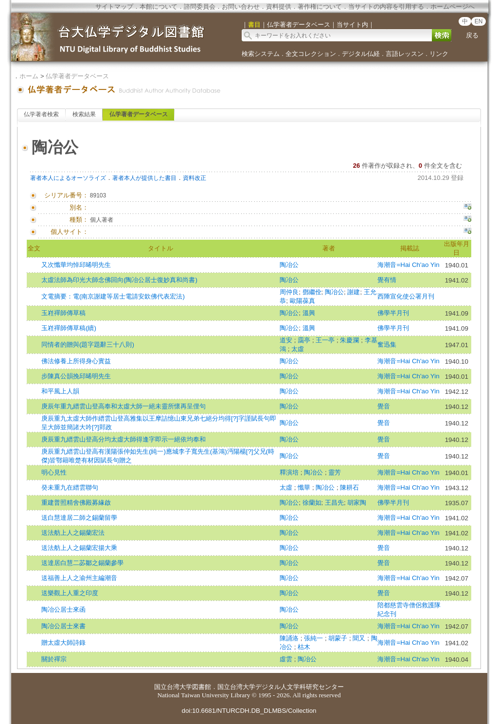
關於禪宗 (54, 659)
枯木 (304, 647)
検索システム (261, 53)
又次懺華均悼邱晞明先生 (76, 264)
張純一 (314, 638)
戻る (472, 35)
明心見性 (54, 472)
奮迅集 (386, 344)
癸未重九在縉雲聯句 (69, 487)
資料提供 (278, 6)
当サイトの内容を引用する (386, 6)
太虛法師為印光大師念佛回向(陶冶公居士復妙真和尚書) (119, 279)
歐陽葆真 (302, 300)
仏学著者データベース (77, 76)
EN (479, 21)
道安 (287, 340)
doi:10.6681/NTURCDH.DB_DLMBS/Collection (248, 710)
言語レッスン (405, 53)
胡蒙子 (338, 638)
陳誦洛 (290, 638)
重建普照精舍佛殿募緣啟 (76, 502)
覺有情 (386, 279)
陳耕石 (349, 487)
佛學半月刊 (393, 313)
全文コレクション (310, 53)
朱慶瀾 (350, 340)
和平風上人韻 (60, 391)
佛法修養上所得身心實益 (76, 361)
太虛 (297, 349)
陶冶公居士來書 (63, 626)
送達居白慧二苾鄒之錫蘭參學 (82, 562)
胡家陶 (356, 502)
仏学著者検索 (41, 114)
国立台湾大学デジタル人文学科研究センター (280, 686)
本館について (159, 6)
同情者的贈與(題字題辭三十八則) (87, 344)
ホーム (28, 76)
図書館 (201, 686)
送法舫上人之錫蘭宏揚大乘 (79, 547)
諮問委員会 (199, 6)
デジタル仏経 (361, 53)
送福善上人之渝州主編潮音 (79, 578)
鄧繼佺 (311, 292)
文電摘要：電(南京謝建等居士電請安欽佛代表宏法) (113, 296)
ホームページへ (452, 6)
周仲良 (289, 292)
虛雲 (287, 659)
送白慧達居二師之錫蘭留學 (79, 517)
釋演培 (290, 472)
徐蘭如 (311, 502)
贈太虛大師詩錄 (63, 642)
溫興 (308, 313)
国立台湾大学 (173, 686)
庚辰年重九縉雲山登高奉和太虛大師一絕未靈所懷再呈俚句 (123, 406)
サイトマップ (114, 6)
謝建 (353, 292)
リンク (438, 53)
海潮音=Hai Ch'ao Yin (408, 264)
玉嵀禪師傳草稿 (63, 313)
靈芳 (334, 472)
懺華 (305, 487)
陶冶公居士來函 (63, 609)
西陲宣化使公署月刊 (405, 296)
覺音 (383, 406)
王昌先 (334, 502)
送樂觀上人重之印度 (69, 593)
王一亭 (326, 340)
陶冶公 (289, 264)
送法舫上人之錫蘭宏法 (73, 532)
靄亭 (305, 340)
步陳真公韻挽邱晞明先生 (76, 376)
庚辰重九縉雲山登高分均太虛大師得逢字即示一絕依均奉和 (123, 439)
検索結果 (84, 114)
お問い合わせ (241, 6)
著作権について (320, 6)
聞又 (360, 638)
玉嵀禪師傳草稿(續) (68, 328)
